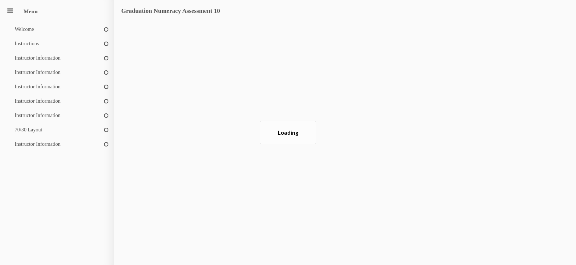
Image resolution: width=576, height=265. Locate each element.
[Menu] (10, 11)
